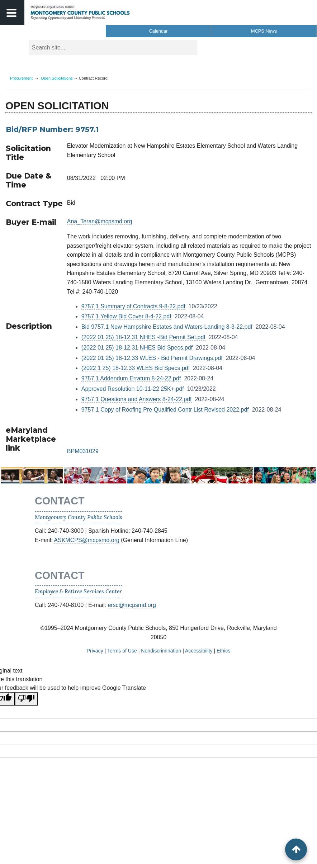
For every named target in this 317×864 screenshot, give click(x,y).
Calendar (158, 31)
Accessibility (199, 651)
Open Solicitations (57, 78)
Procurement (21, 78)
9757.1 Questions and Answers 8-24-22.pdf (136, 399)
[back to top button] (296, 849)
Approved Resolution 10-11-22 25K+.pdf (132, 389)
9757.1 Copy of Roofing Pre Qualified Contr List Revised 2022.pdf (165, 410)
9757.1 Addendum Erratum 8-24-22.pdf (131, 378)
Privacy (95, 651)
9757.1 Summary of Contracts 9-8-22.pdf (133, 306)
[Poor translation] (26, 699)
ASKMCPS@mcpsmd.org (86, 540)
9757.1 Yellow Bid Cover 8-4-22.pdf (126, 316)
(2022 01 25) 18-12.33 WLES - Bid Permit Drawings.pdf (152, 358)
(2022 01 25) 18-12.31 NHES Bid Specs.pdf (137, 348)
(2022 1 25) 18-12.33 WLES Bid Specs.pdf (135, 368)
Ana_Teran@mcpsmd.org (99, 221)
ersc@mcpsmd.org (132, 605)
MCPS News (264, 31)
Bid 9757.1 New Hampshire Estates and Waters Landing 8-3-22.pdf (166, 327)
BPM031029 (83, 451)
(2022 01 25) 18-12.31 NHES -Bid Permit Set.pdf (143, 337)
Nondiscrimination (161, 651)
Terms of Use (122, 651)
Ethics (223, 651)
